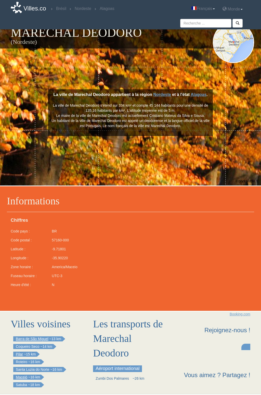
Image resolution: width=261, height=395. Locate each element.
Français (203, 8)
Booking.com (240, 314)
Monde (233, 8)
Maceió (21, 377)
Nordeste (162, 94)
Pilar (19, 354)
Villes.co (34, 8)
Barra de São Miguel (32, 339)
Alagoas (198, 94)
